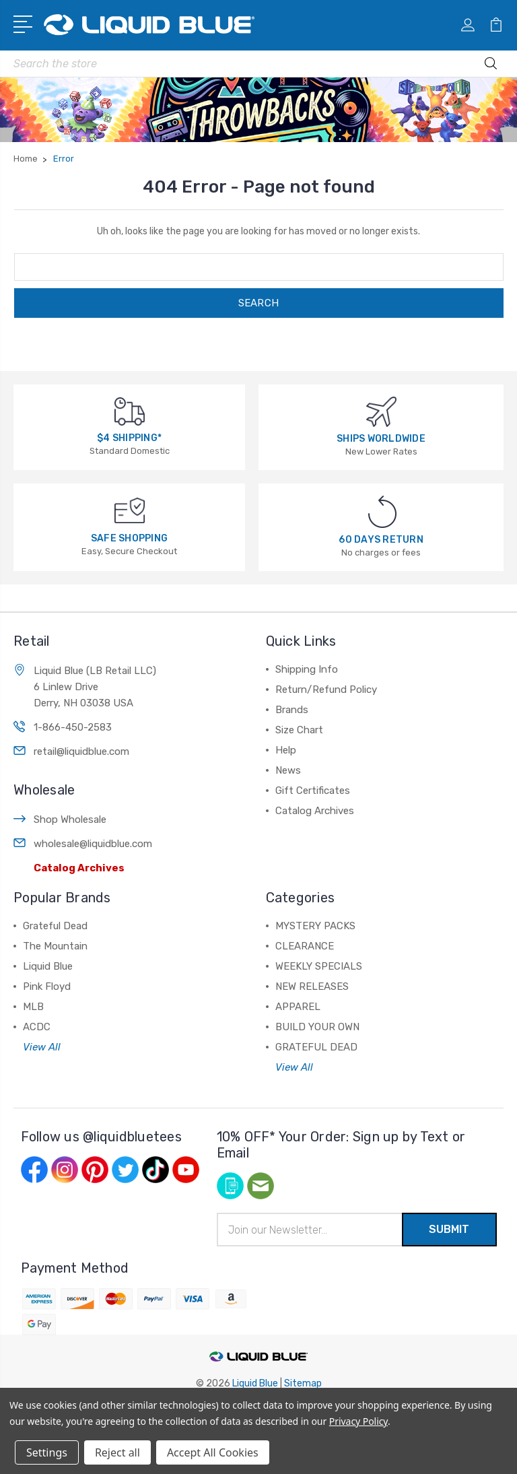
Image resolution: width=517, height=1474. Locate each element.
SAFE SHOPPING (129, 538)
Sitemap (303, 1383)
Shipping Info (306, 669)
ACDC (36, 1027)
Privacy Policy (358, 1421)
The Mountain (55, 946)
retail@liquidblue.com (81, 751)
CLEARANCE (304, 946)
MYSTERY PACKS (315, 926)
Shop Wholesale (70, 819)
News (288, 770)
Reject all (117, 1452)
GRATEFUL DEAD (316, 1047)
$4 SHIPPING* (129, 438)
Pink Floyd (47, 986)
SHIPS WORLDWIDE (381, 438)
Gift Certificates (312, 790)
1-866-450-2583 (73, 727)
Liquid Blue (48, 966)
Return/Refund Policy (326, 689)
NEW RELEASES (312, 986)
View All (42, 1047)
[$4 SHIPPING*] (129, 411)
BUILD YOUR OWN (317, 1027)
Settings (46, 1452)
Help (285, 750)
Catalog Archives (79, 868)
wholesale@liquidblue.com (93, 844)
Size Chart (299, 730)
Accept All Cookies (212, 1452)
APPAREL (297, 1007)
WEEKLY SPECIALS (318, 966)
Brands (291, 710)
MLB (33, 1007)
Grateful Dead (55, 926)
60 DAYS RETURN (381, 539)
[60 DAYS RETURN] (382, 511)
